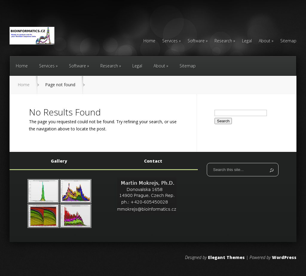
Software (196, 41)
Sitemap (288, 41)
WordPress (284, 257)
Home (149, 41)
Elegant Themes (226, 257)
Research (223, 41)
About (264, 41)
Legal (247, 41)
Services (170, 41)
